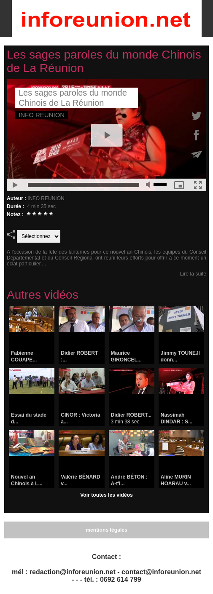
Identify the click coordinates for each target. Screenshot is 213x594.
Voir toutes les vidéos (106, 495)
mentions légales (106, 530)
